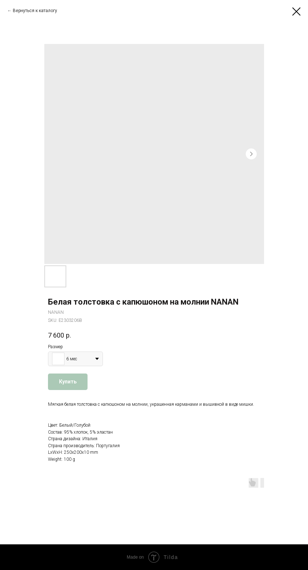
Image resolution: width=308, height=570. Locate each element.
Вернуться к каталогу (35, 10)
